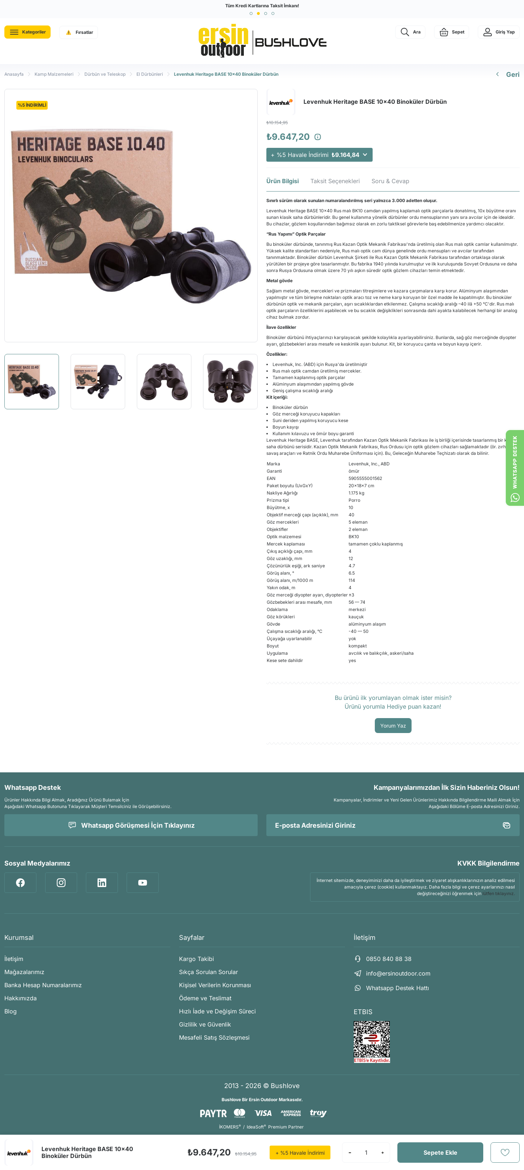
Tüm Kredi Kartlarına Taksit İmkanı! (262, 5)
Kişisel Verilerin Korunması (215, 985)
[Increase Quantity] (382, 1152)
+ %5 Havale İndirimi (319, 154)
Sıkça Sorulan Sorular (208, 972)
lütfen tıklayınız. (499, 893)
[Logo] (262, 41)
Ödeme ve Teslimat (205, 998)
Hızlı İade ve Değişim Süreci (217, 1011)
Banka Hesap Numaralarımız (43, 985)
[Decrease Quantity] (349, 1152)
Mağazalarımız (24, 972)
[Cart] (451, 32)
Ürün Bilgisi (282, 181)
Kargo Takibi (196, 958)
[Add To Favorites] (505, 1152)
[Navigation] (27, 32)
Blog (10, 1011)
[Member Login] (499, 32)
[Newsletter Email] (393, 825)
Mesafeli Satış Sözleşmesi (214, 1037)
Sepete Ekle (440, 1152)
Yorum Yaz (393, 725)
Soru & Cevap (390, 181)
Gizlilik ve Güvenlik (205, 1024)
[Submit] (506, 825)
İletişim (13, 958)
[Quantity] (366, 1152)
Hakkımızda (20, 998)
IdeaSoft (256, 1127)
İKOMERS (230, 1127)
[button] (251, 13)
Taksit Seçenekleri (335, 181)
